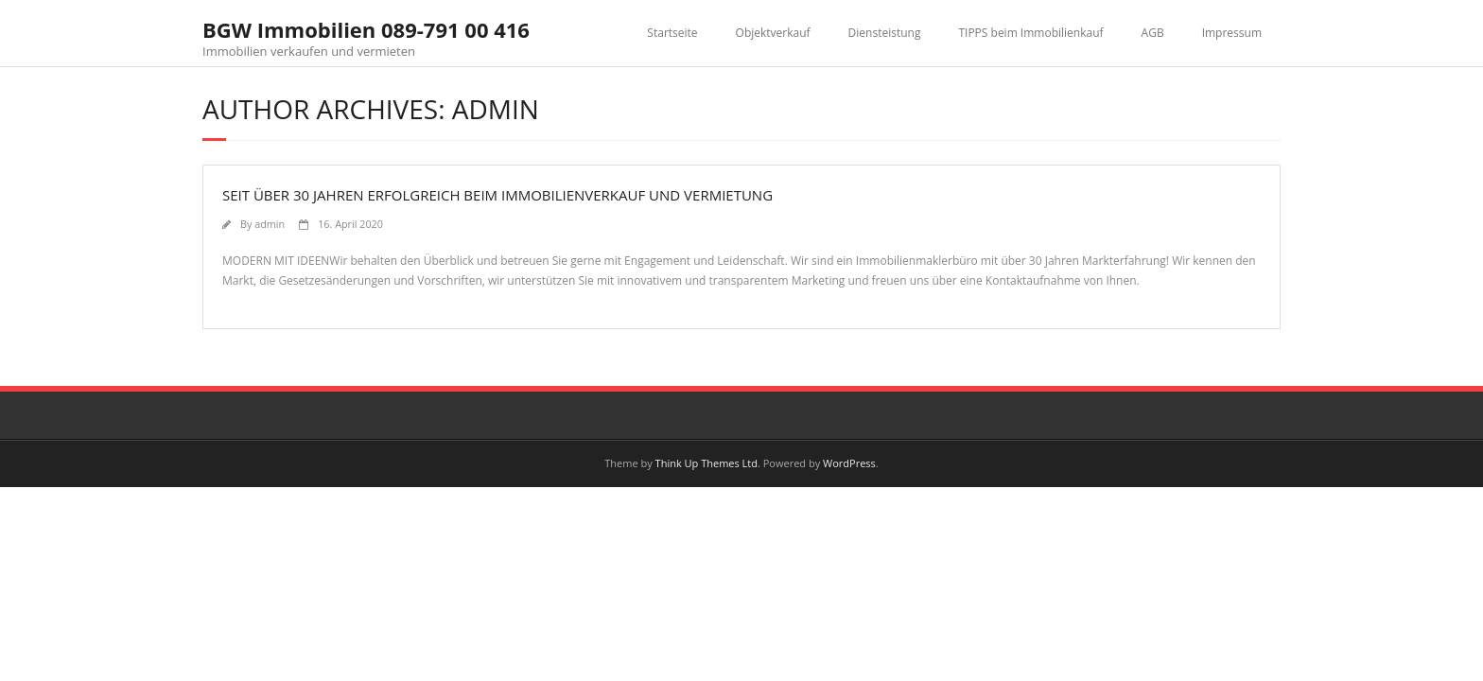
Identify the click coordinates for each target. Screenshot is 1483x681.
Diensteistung (884, 33)
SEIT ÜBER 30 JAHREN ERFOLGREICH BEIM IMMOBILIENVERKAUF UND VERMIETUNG (497, 194)
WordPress (849, 463)
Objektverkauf (773, 33)
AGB (1153, 33)
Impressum (1232, 33)
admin (269, 224)
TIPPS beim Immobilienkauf (1030, 33)
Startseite (672, 33)
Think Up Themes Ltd (706, 463)
